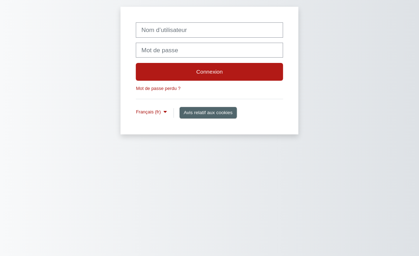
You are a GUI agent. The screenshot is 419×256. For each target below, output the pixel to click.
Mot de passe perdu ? (158, 88)
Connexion (209, 72)
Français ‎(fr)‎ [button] (149, 111)
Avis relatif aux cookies (208, 112)
